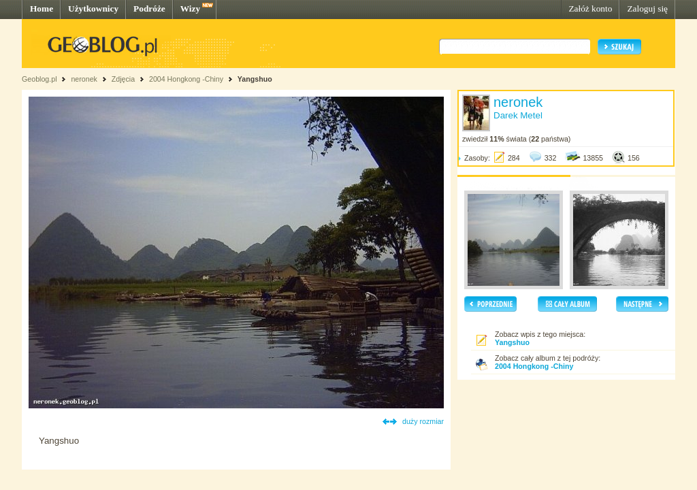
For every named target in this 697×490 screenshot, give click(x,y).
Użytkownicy (93, 8)
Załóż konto (590, 8)
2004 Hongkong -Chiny (187, 79)
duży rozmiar (423, 421)
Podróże (149, 8)
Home (41, 8)
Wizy (190, 8)
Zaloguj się (647, 8)
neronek (84, 79)
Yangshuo (255, 79)
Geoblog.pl (39, 79)
